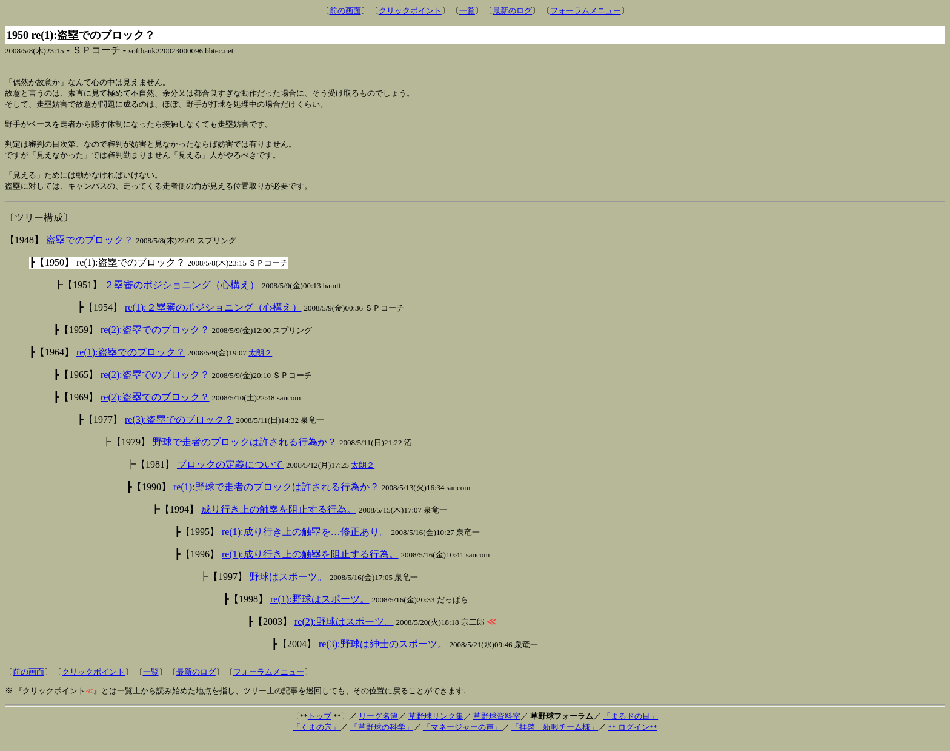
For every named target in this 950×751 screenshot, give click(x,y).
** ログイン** (632, 737)
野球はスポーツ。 (288, 587)
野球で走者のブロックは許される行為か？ (245, 452)
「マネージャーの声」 (462, 737)
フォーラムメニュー (585, 10)
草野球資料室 (496, 726)
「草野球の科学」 (381, 737)
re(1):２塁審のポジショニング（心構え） (213, 317)
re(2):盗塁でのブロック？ (155, 340)
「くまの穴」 (316, 737)
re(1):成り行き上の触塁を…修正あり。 (305, 542)
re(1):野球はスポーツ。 (320, 609)
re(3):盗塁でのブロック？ (179, 430)
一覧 (467, 10)
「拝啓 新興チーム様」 (554, 737)
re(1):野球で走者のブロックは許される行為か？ (276, 497)
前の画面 (345, 10)
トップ (319, 726)
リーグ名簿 (378, 726)
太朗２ (260, 363)
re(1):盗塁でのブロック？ (130, 362)
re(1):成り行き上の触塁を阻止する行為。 (310, 564)
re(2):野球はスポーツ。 (344, 632)
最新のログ (512, 10)
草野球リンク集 (435, 726)
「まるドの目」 (630, 726)
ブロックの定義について (230, 475)
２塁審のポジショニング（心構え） (181, 295)
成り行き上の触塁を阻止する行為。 (278, 519)
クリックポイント (410, 10)
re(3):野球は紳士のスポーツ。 (383, 654)
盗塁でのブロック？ (89, 250)
